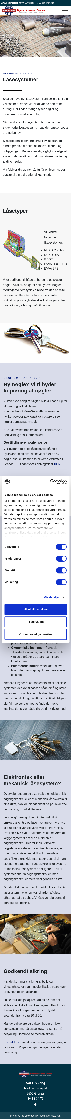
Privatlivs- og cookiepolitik (24, 1115)
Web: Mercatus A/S (50, 1115)
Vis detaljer (51, 597)
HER (57, 464)
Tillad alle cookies (35, 609)
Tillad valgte (35, 621)
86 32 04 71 (35, 1098)
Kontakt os (11, 1042)
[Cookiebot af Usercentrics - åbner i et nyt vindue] (50, 481)
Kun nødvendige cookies (35, 634)
